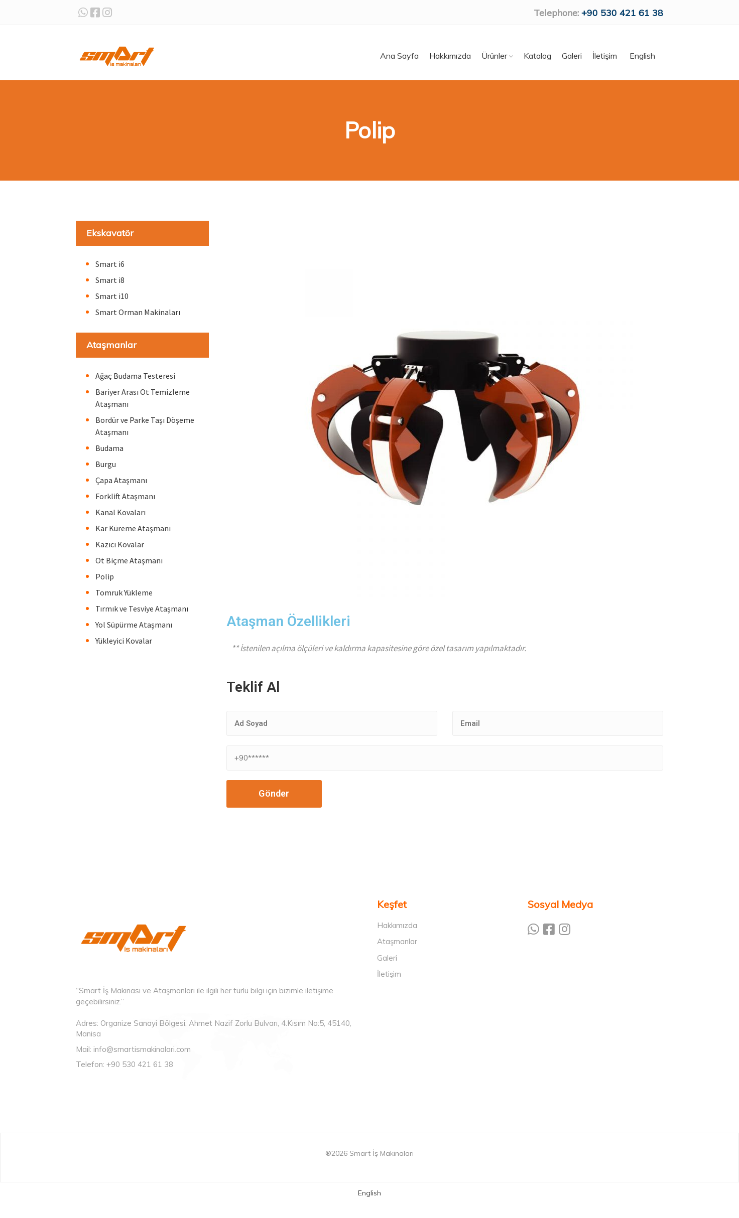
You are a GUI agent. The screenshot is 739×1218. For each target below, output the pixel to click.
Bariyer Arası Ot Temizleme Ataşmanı (142, 398)
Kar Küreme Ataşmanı (133, 528)
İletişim (389, 974)
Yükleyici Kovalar (123, 641)
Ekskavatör (110, 233)
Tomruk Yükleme (124, 592)
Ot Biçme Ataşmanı (129, 560)
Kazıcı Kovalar (119, 544)
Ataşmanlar (111, 345)
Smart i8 (110, 280)
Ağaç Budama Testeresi (135, 376)
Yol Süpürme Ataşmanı (133, 625)
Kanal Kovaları (120, 512)
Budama (109, 448)
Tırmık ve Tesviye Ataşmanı (141, 608)
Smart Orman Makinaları (137, 312)
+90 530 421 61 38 (622, 13)
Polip (104, 576)
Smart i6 (110, 264)
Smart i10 (112, 296)
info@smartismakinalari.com (142, 1049)
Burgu (105, 464)
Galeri (387, 958)
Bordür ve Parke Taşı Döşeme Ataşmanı (144, 426)
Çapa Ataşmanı (121, 480)
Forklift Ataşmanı (125, 496)
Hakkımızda (397, 925)
